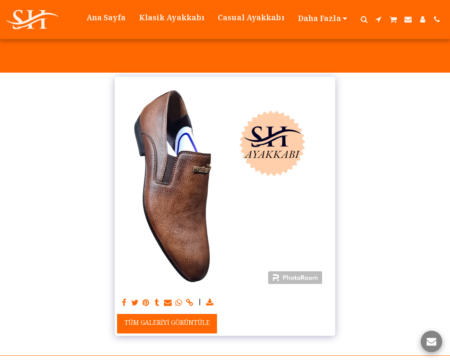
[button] (364, 19)
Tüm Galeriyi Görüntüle (167, 323)
